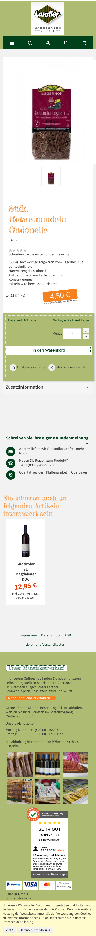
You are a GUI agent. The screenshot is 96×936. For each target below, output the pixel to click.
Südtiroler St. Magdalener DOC (25, 571)
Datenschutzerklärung (35, 930)
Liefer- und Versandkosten (45, 644)
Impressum (28, 635)
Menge (57, 333)
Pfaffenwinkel (56, 472)
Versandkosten (70, 300)
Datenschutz (50, 635)
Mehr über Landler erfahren (29, 698)
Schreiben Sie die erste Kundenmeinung (39, 254)
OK (10, 930)
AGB (68, 635)
